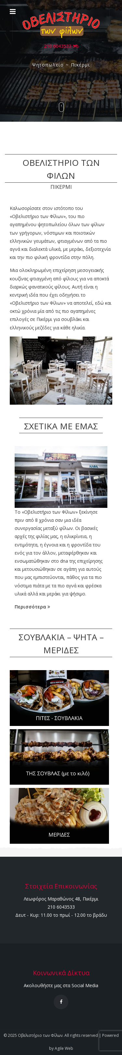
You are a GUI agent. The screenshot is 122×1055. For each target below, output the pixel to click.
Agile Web (64, 1048)
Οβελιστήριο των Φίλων (40, 1035)
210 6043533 (61, 46)
